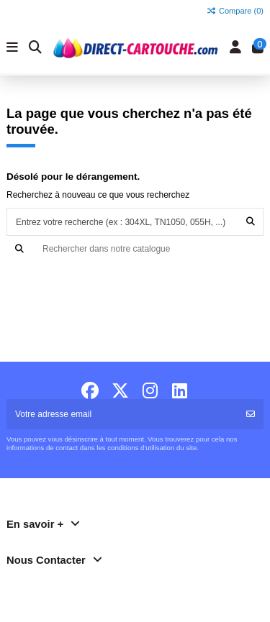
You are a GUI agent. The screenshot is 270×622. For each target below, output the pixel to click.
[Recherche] (135, 249)
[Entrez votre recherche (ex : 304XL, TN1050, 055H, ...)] (251, 222)
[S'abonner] (251, 414)
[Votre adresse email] (122, 414)
